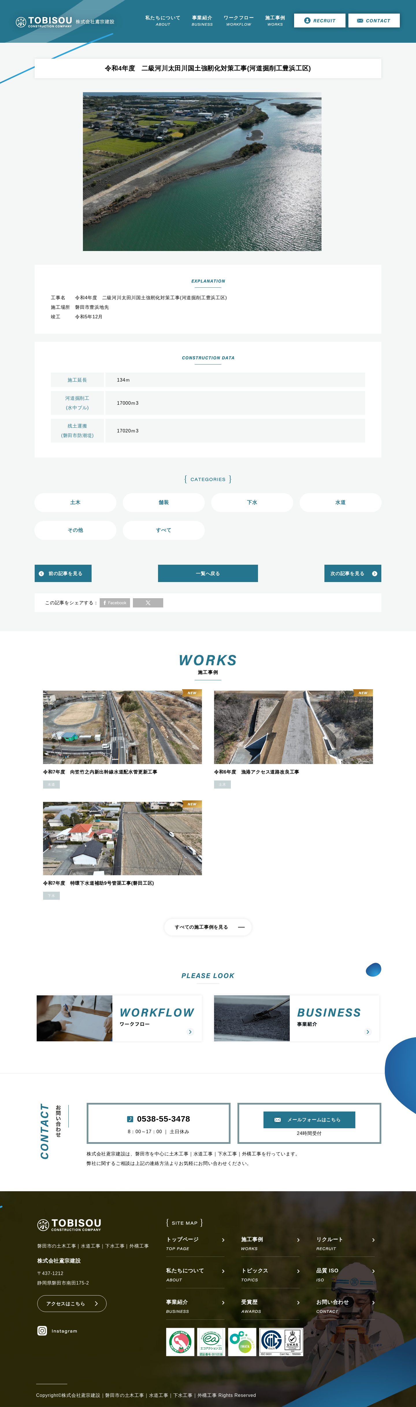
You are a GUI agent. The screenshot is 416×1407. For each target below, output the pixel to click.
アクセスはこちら (65, 1303)
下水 (252, 502)
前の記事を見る (66, 573)
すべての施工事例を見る (201, 927)
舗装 (164, 502)
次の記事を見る (347, 573)
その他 (75, 530)
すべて (163, 530)
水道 (340, 502)
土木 (75, 502)
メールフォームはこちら (314, 1119)
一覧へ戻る (208, 573)
